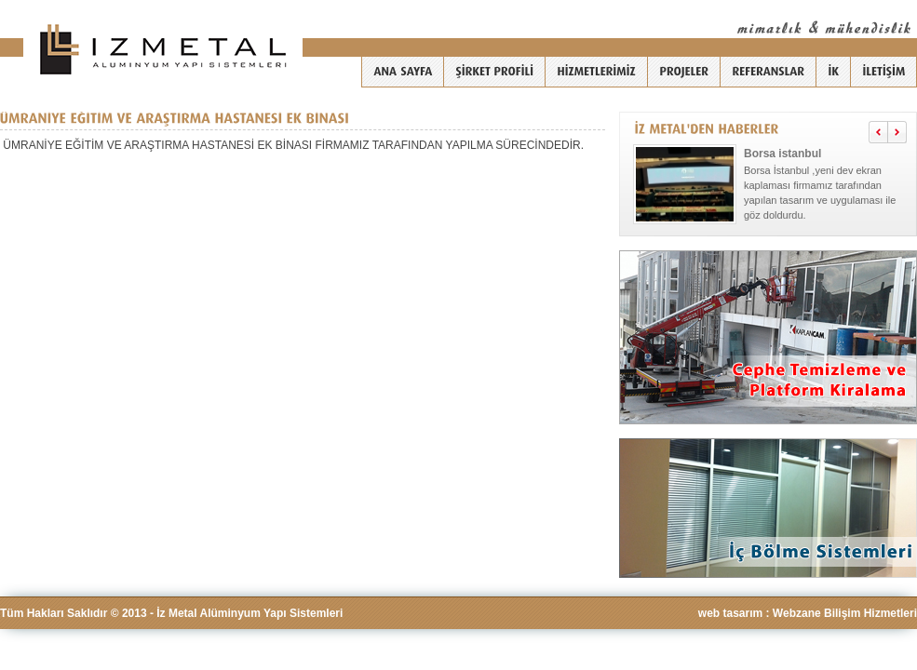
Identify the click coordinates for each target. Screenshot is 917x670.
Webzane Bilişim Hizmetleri (845, 613)
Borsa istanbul (782, 153)
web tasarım (730, 613)
